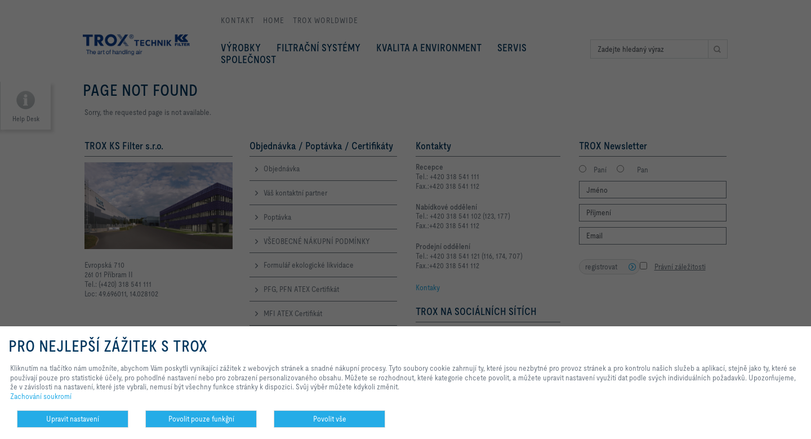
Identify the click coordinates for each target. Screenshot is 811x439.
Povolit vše (329, 418)
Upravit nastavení (72, 418)
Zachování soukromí (41, 396)
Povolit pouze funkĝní (201, 418)
